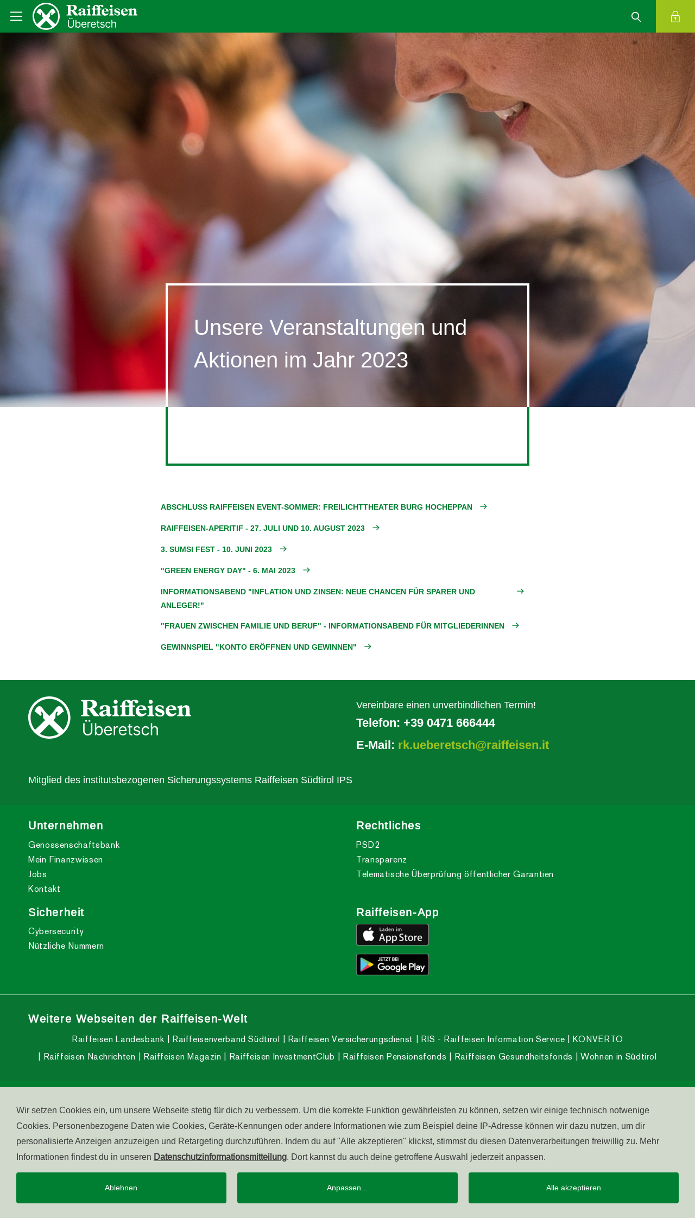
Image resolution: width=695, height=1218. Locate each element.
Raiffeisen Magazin (181, 1056)
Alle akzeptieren (573, 1187)
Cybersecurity (56, 931)
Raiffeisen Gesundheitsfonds (512, 1056)
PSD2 (368, 845)
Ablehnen (121, 1187)
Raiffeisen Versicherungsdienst (349, 1039)
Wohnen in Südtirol (617, 1056)
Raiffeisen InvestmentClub (280, 1056)
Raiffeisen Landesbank (118, 1039)
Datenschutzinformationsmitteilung (220, 1157)
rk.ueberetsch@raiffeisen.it (473, 745)
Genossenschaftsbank (73, 845)
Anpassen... (347, 1187)
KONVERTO (596, 1039)
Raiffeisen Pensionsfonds (393, 1056)
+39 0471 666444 (449, 722)
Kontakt (44, 889)
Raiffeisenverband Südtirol (224, 1039)
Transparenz (381, 859)
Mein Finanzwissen (65, 859)
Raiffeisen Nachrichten (88, 1056)
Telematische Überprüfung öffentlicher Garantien (455, 874)
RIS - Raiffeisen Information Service (492, 1039)
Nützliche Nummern (66, 946)
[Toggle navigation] (16, 16)
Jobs (37, 874)
